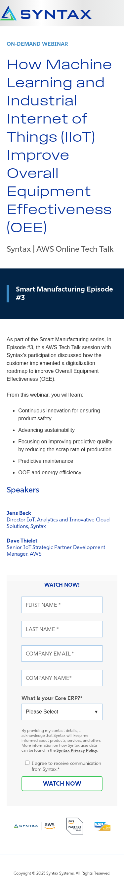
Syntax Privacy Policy (77, 750)
